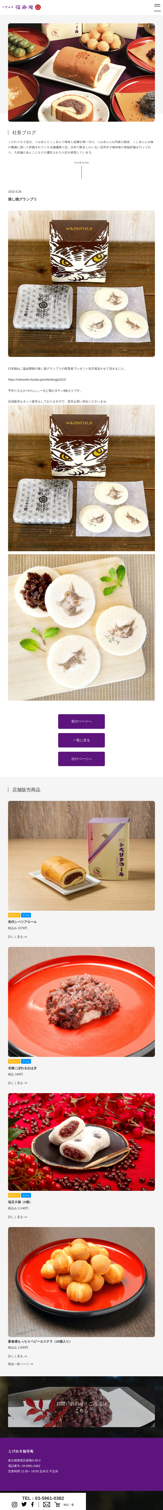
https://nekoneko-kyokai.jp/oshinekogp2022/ (37, 379)
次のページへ (81, 759)
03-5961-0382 (31, 1466)
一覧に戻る (81, 740)
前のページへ (81, 721)
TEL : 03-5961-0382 (43, 1498)
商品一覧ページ (18, 1364)
